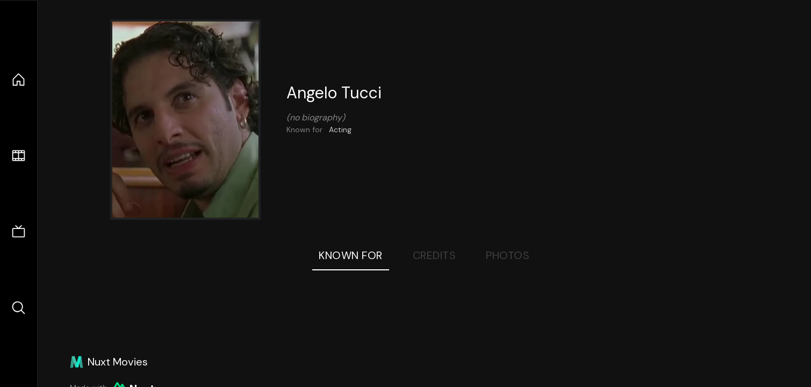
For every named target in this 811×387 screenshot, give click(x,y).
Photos (507, 255)
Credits (434, 255)
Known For (351, 255)
